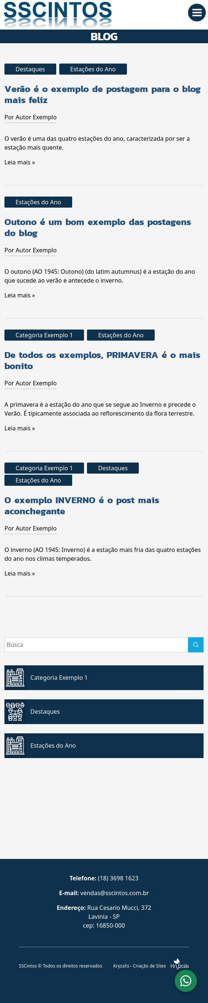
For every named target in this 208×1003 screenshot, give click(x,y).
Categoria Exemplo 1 (44, 335)
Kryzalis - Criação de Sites (151, 966)
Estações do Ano (93, 69)
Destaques (30, 69)
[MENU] (197, 12)
